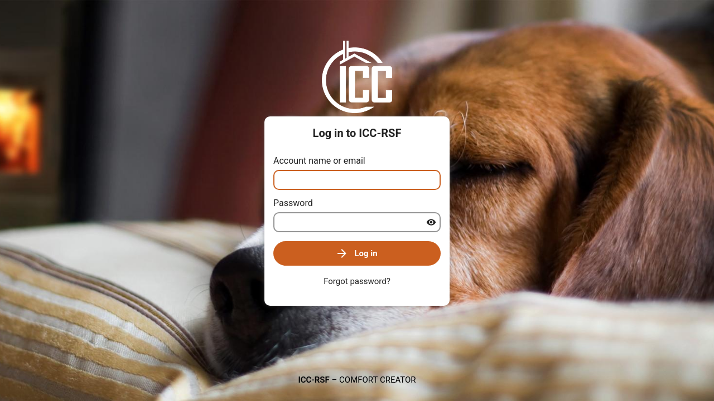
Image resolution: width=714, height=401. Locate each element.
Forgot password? (357, 281)
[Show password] (431, 222)
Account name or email (319, 160)
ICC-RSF (313, 380)
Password (293, 203)
